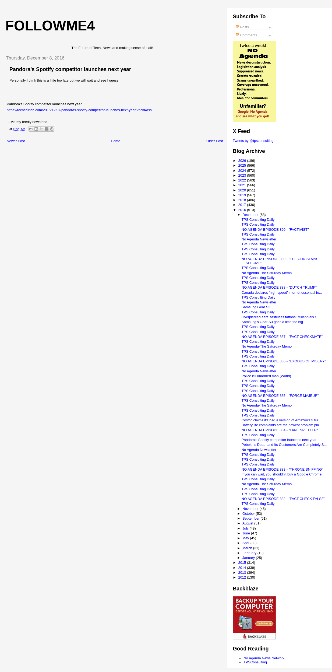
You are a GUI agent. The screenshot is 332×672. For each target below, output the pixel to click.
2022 (242, 180)
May (246, 538)
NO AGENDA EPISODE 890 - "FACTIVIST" (275, 230)
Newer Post (16, 141)
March (247, 548)
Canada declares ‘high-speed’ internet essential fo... (282, 292)
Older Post (214, 141)
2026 (242, 161)
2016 (242, 210)
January (249, 558)
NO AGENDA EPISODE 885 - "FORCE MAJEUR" (280, 396)
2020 (242, 190)
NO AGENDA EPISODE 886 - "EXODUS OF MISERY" (284, 361)
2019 (242, 195)
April (246, 543)
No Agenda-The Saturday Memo (267, 273)
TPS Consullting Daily (259, 297)
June (246, 533)
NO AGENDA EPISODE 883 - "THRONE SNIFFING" (282, 469)
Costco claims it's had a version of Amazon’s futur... (281, 420)
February (249, 553)
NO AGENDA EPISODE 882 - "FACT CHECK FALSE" (283, 499)
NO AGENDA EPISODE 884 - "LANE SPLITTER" (280, 430)
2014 (242, 568)
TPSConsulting (255, 662)
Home (115, 141)
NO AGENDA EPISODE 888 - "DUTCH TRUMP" (279, 287)
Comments (246, 35)
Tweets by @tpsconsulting (253, 141)
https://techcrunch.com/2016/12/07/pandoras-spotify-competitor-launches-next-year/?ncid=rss (79, 110)
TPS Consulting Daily (258, 220)
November (251, 509)
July (246, 528)
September (251, 518)
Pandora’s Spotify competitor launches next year (279, 440)
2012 (242, 577)
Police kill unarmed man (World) (266, 376)
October (249, 514)
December (251, 215)
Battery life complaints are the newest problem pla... (282, 425)
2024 (242, 171)
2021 (242, 185)
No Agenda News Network (263, 658)
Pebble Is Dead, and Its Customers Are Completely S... (284, 445)
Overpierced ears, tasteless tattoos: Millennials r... (280, 317)
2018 (242, 200)
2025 (242, 165)
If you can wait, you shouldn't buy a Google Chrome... (283, 474)
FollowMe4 (50, 25)
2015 (242, 563)
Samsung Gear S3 (256, 307)
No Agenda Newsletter (259, 239)
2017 (242, 205)
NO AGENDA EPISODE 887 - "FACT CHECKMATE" (282, 337)
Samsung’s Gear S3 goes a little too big (272, 322)
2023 (242, 175)
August (248, 523)
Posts (242, 27)
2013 (242, 572)
